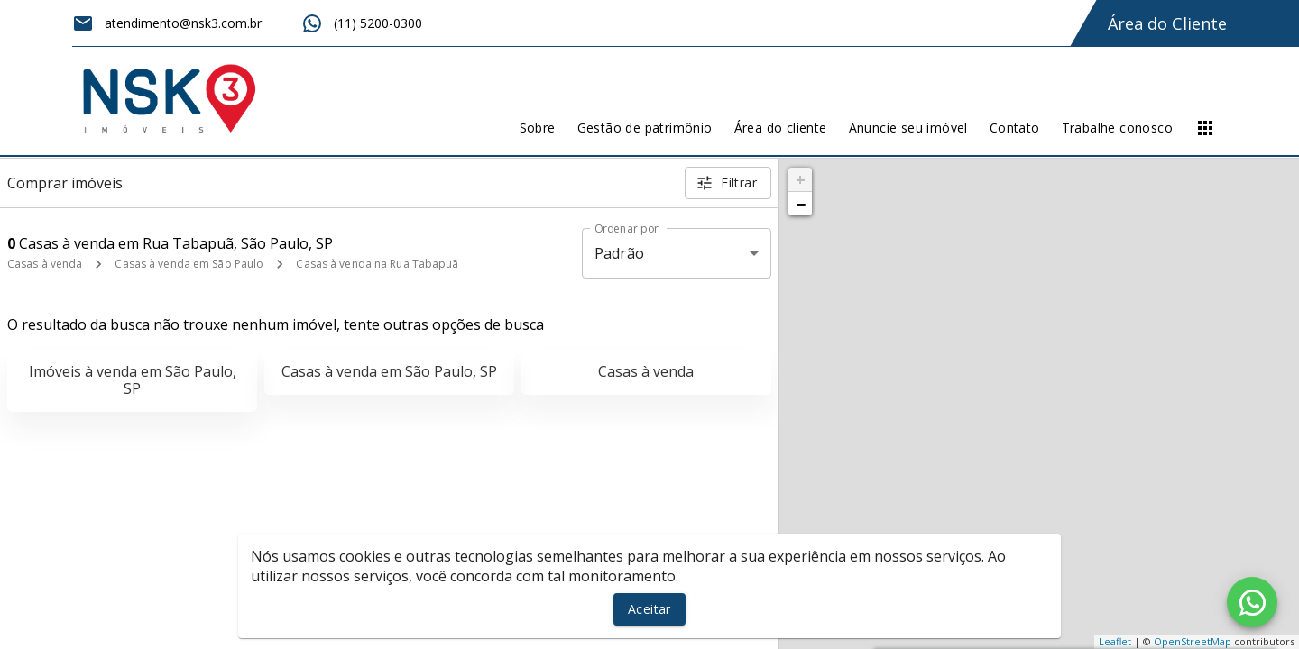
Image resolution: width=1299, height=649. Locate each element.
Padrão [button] (619, 253)
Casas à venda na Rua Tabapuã (377, 263)
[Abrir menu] (1205, 128)
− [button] (801, 204)
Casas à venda (44, 263)
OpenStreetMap (1192, 641)
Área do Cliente (1167, 23)
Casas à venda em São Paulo (189, 263)
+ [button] (801, 179)
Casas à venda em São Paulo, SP (389, 371)
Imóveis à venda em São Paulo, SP (132, 379)
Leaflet (1115, 641)
